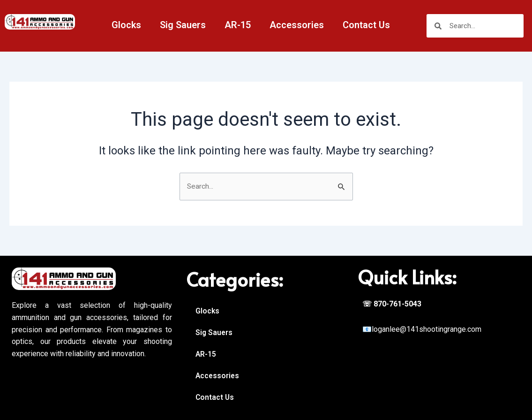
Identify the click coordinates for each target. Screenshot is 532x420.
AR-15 (238, 25)
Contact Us (366, 25)
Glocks (126, 25)
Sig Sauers (183, 25)
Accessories (297, 25)
